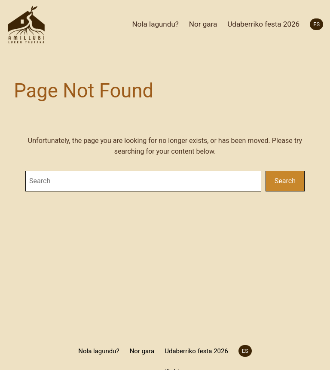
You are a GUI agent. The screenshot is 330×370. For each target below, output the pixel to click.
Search (285, 181)
